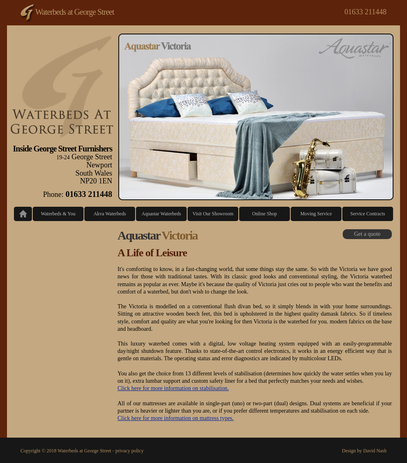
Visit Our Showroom (212, 214)
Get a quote (367, 234)
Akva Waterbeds (109, 214)
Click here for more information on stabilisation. (173, 388)
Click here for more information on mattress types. (176, 418)
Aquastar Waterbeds (161, 214)
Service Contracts (367, 214)
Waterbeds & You (58, 214)
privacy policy (129, 451)
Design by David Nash (364, 451)
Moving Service (316, 214)
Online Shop (264, 214)
